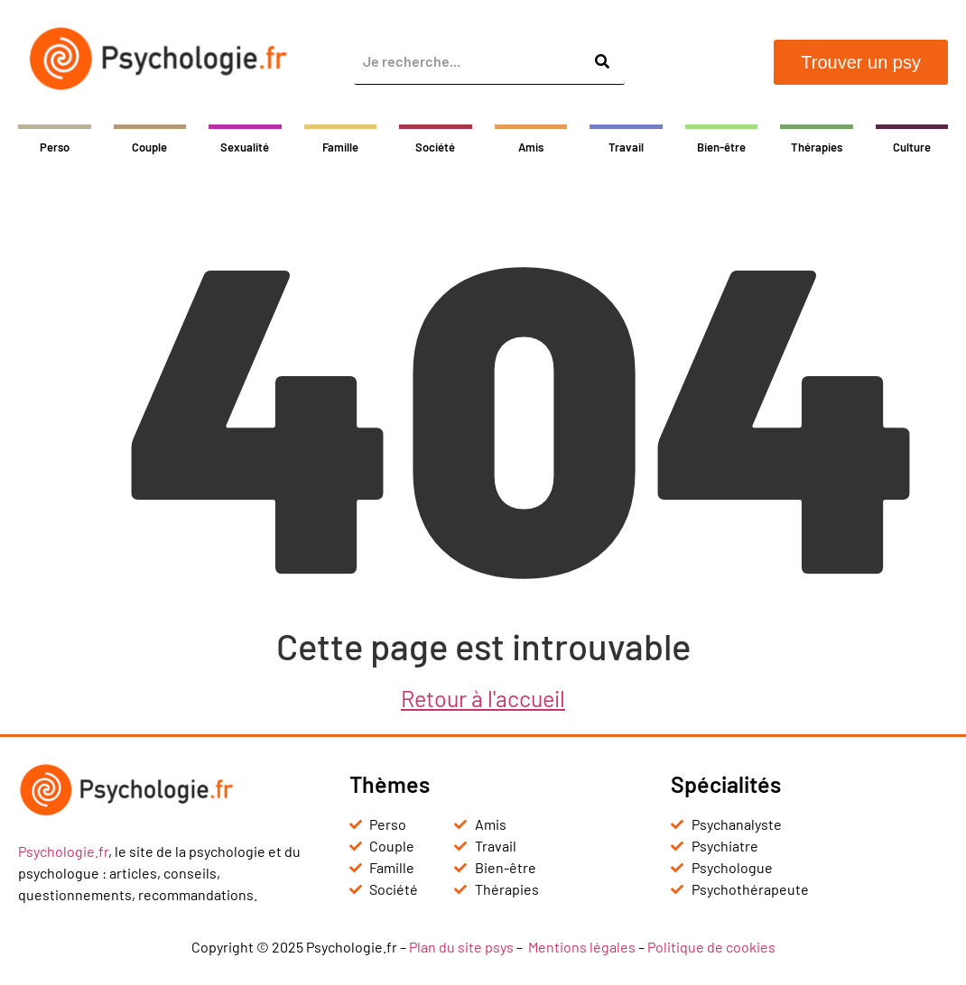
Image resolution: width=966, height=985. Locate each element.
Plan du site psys (461, 946)
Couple (149, 147)
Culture (912, 147)
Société (435, 147)
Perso (55, 147)
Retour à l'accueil (483, 698)
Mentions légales (582, 946)
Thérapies (816, 147)
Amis (530, 147)
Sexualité (244, 147)
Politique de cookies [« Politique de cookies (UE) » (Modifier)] (711, 946)
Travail (626, 147)
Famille (340, 147)
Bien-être (721, 147)
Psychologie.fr (63, 851)
